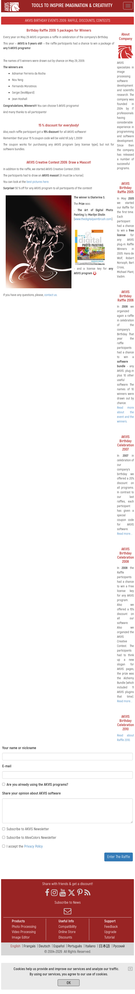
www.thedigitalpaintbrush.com (93, 219)
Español (58, 946)
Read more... (124, 534)
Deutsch (44, 946)
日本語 (104, 946)
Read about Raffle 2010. (125, 737)
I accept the (22, 846)
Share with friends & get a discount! (67, 884)
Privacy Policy (33, 846)
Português (75, 946)
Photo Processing (24, 926)
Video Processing (24, 932)
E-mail (6, 766)
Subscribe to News (67, 907)
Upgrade (110, 932)
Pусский (119, 946)
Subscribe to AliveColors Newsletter (29, 837)
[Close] (130, 968)
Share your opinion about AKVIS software (31, 793)
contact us (50, 295)
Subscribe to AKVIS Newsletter (25, 829)
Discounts (65, 937)
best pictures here (38, 182)
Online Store (67, 932)
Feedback (111, 926)
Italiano (90, 946)
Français (30, 946)
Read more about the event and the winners (125, 415)
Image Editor (21, 937)
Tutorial (109, 937)
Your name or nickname (19, 748)
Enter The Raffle (118, 856)
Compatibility (67, 926)
